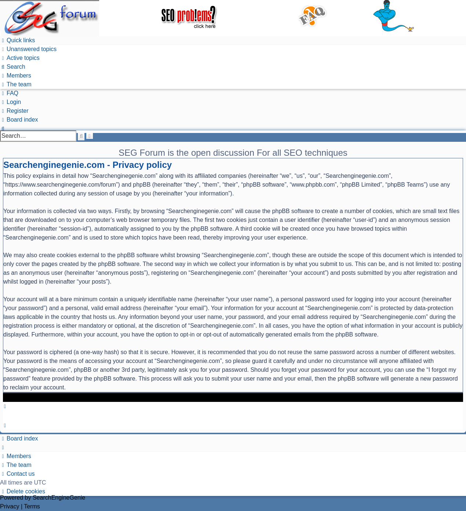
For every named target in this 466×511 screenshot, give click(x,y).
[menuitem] (28, 49)
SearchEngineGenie (59, 497)
